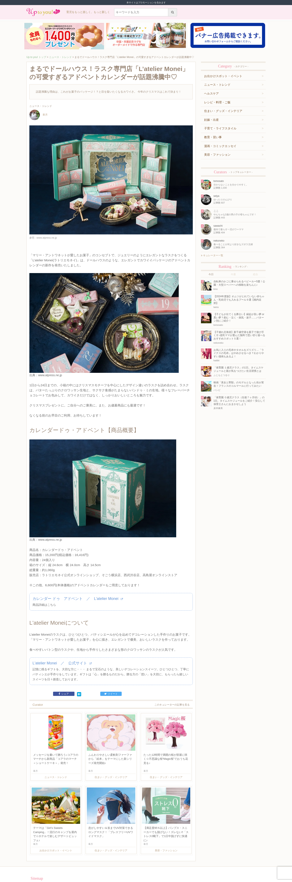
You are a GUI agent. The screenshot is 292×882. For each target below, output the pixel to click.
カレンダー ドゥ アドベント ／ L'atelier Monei (78, 576)
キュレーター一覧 (212, 255)
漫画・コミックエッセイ (220, 146)
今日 (211, 274)
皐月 (38, 114)
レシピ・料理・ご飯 (217, 102)
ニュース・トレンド (60, 57)
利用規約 (66, 862)
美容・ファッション (217, 154)
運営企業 (55, 862)
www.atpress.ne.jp (50, 362)
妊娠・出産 (211, 119)
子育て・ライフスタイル (220, 128)
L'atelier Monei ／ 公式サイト (62, 642)
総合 (255, 274)
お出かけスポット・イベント (223, 76)
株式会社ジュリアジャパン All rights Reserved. (146, 878)
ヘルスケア (211, 93)
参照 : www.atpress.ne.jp (43, 237)
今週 (233, 274)
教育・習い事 (213, 137)
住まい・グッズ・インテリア (223, 111)
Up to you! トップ (36, 57)
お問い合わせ (80, 862)
